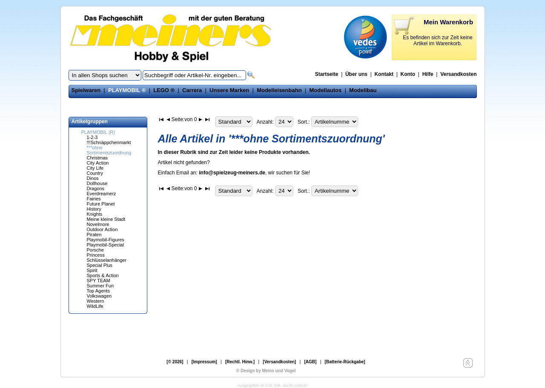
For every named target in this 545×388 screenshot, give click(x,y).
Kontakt (383, 74)
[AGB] (310, 361)
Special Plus (100, 265)
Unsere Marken (229, 90)
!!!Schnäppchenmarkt (109, 142)
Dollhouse (97, 183)
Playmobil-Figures (105, 239)
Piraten (94, 234)
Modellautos (325, 90)
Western (95, 301)
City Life (95, 168)
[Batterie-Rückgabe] (345, 361)
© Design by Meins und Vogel (265, 370)
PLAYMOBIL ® (127, 90)
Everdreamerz (101, 193)
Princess (96, 255)
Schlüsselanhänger (107, 260)
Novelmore (98, 224)
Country (95, 173)
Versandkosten (458, 74)
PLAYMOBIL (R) (98, 132)
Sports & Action (103, 275)
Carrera (192, 90)
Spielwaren (86, 90)
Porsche (95, 249)
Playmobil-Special (105, 244)
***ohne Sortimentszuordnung (109, 150)
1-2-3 (92, 137)
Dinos (93, 178)
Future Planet (101, 203)
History (94, 208)
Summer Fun (100, 285)
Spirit (92, 270)
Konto (408, 74)
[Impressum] (204, 361)
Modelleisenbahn (279, 90)
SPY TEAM (98, 280)
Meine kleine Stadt (106, 219)
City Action (98, 162)
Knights (95, 214)
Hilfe (427, 74)
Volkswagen (99, 295)
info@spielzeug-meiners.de (232, 173)
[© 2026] (174, 361)
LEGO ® (164, 90)
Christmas (97, 157)
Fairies (94, 198)
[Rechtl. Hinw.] (240, 361)
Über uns (356, 74)
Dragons (96, 188)
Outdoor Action (102, 229)
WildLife (95, 306)
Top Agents (98, 290)
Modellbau (362, 90)
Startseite (326, 74)
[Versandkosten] (279, 361)
